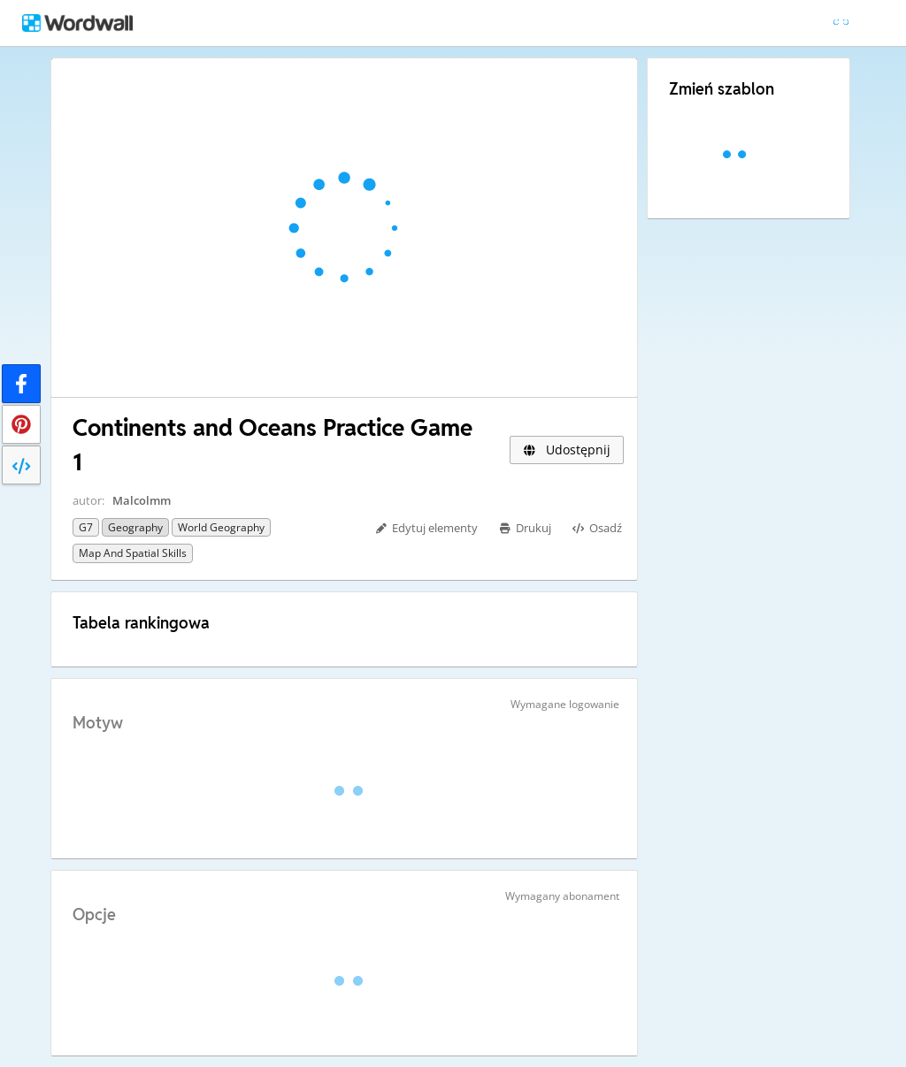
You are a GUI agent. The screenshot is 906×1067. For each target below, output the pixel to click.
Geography (135, 527)
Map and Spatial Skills (133, 552)
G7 (86, 527)
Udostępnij (566, 449)
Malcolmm (141, 500)
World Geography (221, 527)
